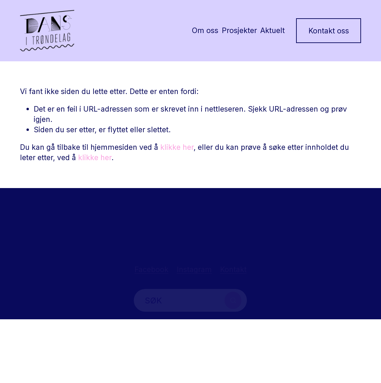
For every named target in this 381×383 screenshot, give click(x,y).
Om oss (205, 30)
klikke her (177, 147)
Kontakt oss (328, 30)
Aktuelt (272, 30)
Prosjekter (239, 30)
